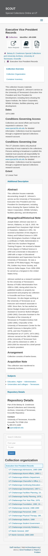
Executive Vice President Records (20, 466)
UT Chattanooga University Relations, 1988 (26, 527)
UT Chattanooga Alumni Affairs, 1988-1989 (26, 473)
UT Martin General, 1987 (19, 531)
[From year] (24, 443)
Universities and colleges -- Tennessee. (24, 384)
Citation (26, 44)
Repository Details (16, 392)
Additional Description (18, 181)
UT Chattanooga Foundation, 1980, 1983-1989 (28, 504)
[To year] (24, 447)
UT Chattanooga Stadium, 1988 (22, 519)
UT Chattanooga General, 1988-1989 (24, 508)
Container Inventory (14, 79)
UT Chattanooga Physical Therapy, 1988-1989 (28, 516)
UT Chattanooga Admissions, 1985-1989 (25, 470)
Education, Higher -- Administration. (22, 382)
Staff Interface (14, 547)
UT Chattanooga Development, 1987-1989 (26, 489)
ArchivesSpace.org (32, 547)
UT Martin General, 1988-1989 (21, 535)
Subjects (12, 376)
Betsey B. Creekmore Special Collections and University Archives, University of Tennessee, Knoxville (22, 56)
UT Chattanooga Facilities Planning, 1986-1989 (28, 493)
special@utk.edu (17, 428)
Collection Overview (15, 69)
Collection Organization (15, 74)
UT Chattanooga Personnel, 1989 (22, 512)
